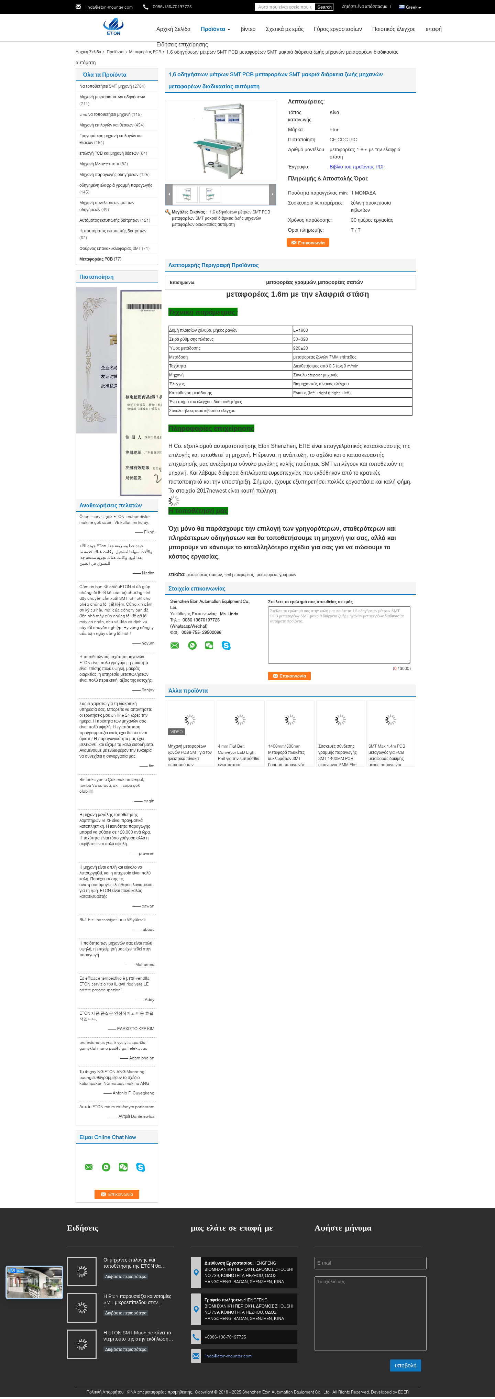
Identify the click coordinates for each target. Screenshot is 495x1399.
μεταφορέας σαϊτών (204, 574)
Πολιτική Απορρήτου (104, 1392)
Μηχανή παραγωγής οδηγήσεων (109, 174)
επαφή (434, 28)
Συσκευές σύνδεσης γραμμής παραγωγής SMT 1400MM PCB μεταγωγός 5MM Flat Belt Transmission (337, 758)
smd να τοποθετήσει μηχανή (105, 114)
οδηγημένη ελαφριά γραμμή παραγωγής (115, 185)
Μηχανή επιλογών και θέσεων (106, 125)
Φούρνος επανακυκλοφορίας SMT (110, 248)
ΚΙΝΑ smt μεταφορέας (146, 1392)
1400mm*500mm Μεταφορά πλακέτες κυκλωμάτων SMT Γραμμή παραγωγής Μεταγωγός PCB (286, 758)
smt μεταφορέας (239, 574)
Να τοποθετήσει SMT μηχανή (105, 86)
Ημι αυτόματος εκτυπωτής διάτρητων (112, 230)
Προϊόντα (213, 28)
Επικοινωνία (311, 242)
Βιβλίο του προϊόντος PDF (357, 166)
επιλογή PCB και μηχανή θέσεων (109, 153)
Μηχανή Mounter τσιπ (99, 163)
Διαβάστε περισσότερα (125, 1276)
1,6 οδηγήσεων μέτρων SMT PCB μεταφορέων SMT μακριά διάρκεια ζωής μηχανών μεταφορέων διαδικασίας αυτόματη (221, 218)
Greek (413, 7)
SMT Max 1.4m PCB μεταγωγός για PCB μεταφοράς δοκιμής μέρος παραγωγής (386, 755)
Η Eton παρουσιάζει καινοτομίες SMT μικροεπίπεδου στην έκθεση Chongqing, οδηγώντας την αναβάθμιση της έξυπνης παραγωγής (137, 1300)
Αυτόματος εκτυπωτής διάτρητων (109, 220)
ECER (403, 1392)
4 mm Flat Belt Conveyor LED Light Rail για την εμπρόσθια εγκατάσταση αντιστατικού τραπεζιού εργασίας (239, 761)
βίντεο (248, 28)
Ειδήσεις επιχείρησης (182, 44)
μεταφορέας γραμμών (276, 574)
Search (324, 7)
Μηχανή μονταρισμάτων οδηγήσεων (112, 96)
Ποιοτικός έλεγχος (394, 28)
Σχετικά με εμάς (285, 28)
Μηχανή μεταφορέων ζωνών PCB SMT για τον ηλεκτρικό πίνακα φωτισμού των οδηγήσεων (190, 758)
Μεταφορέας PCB (145, 51)
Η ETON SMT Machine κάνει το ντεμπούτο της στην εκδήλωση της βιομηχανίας (137, 1336)
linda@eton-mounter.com (109, 7)
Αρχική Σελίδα (173, 28)
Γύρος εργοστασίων (338, 28)
